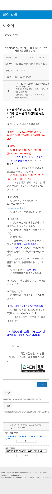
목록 (42, 384)
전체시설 (6, 12)
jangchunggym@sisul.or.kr (11, 475)
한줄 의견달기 (10, 448)
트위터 (5, 31)
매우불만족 (9, 438)
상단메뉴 (47, 13)
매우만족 (12, 436)
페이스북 (9, 31)
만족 (23, 436)
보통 (33, 436)
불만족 (41, 436)
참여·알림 (10, 15)
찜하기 (18, 31)
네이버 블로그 (14, 31)
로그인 (45, 8)
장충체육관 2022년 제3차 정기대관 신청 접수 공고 (22, 399)
